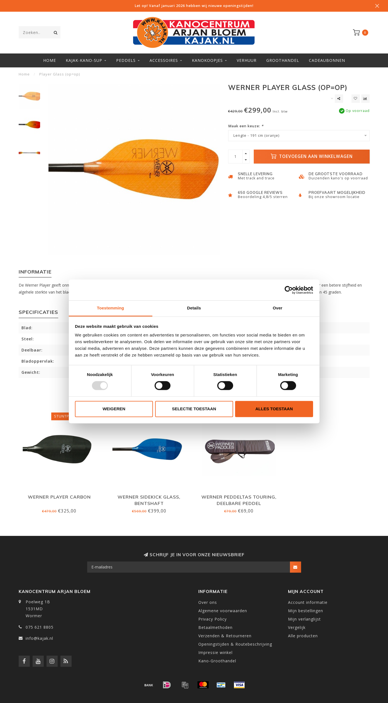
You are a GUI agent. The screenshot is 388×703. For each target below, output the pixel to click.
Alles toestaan (274, 408)
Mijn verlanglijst (304, 619)
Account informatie (308, 602)
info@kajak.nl (39, 638)
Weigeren (114, 408)
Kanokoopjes (207, 60)
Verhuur (247, 60)
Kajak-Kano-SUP (84, 60)
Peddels (126, 60)
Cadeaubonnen (327, 60)
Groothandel (282, 60)
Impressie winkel (215, 652)
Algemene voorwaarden (222, 610)
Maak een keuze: (245, 126)
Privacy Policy (212, 619)
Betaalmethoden (215, 627)
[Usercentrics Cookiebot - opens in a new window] (288, 290)
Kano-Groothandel (217, 660)
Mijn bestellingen (305, 610)
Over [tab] (277, 308)
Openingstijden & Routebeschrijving (235, 644)
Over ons (207, 602)
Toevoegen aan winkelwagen (312, 156)
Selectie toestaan (194, 408)
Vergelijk (297, 627)
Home (49, 60)
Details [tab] (194, 308)
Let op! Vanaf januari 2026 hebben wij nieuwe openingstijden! (194, 5)
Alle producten (303, 635)
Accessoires (164, 60)
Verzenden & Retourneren (225, 635)
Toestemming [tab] (110, 308)
